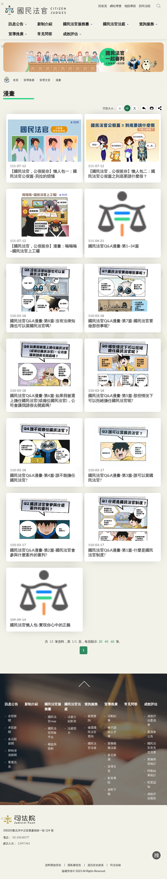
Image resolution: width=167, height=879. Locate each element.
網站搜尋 (159, 6)
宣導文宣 (45, 80)
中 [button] (127, 108)
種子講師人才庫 (112, 732)
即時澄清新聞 (12, 753)
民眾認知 (151, 784)
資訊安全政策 (96, 865)
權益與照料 (52, 746)
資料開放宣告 (53, 865)
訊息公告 (11, 704)
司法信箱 (115, 865)
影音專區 (112, 780)
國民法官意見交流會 (151, 748)
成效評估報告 (151, 796)
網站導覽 (115, 6)
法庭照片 (72, 730)
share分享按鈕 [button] (159, 108)
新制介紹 (31, 704)
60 (112, 641)
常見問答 (130, 704)
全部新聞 (12, 718)
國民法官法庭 (72, 706)
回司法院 (144, 6)
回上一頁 (144, 108)
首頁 (15, 80)
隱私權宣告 (74, 865)
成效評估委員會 (151, 720)
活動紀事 (112, 718)
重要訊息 (12, 764)
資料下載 (112, 792)
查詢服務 (91, 704)
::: (2, 3)
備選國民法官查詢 (92, 732)
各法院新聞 (12, 741)
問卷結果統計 (151, 773)
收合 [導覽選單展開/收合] (83, 686)
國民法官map (52, 719)
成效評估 (150, 704)
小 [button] (119, 108)
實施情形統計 (151, 761)
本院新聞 (12, 730)
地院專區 (130, 6)
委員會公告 (151, 734)
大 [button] (134, 108)
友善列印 (151, 108)
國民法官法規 (92, 745)
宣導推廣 (29, 80)
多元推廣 (112, 757)
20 (100, 641)
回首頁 (102, 6)
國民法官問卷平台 (52, 733)
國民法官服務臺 (52, 706)
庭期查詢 (92, 718)
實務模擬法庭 (112, 745)
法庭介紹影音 (72, 719)
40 (106, 641)
